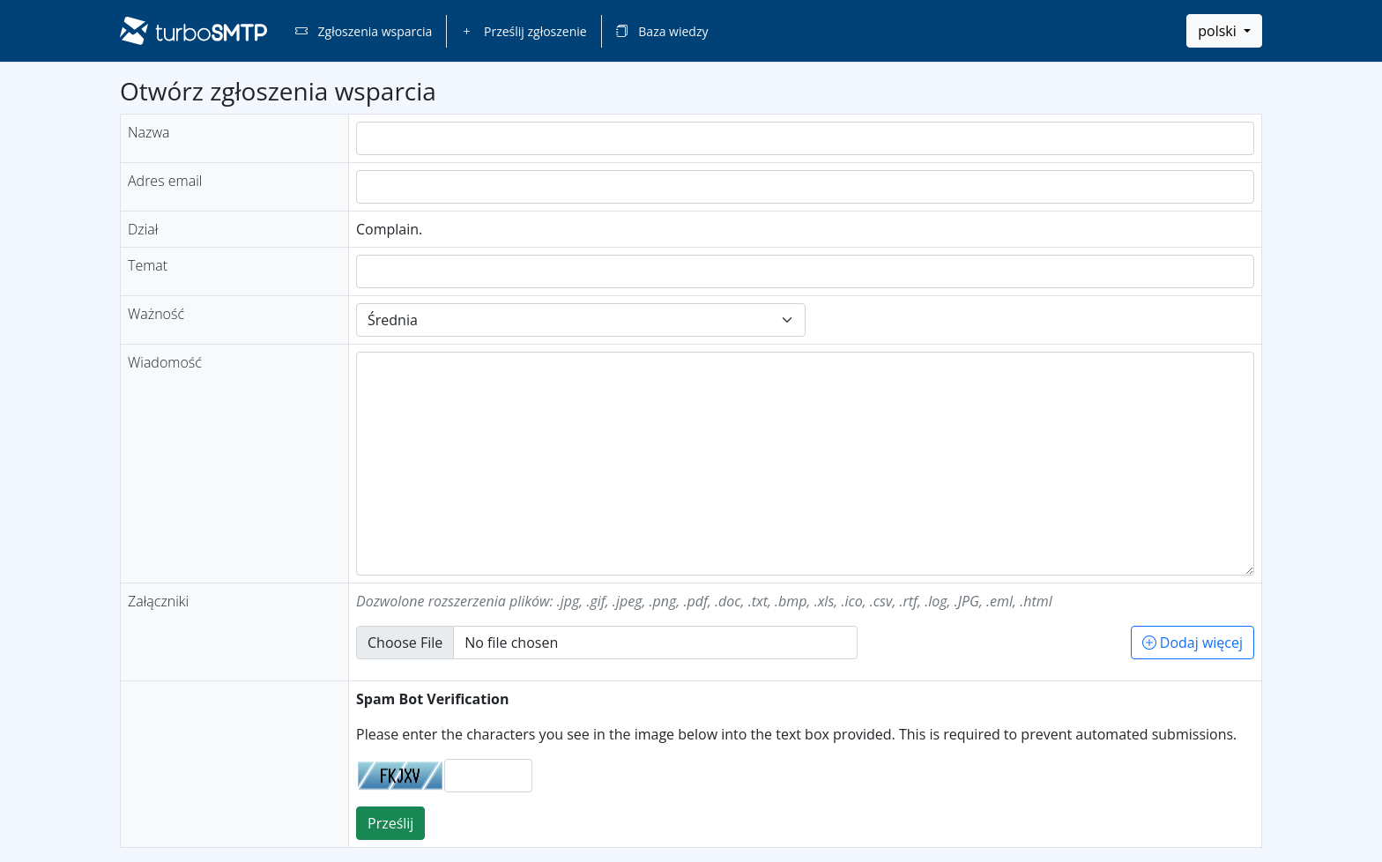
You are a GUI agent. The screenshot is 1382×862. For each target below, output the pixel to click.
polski (1219, 31)
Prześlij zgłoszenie (523, 31)
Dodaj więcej (1192, 642)
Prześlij (390, 823)
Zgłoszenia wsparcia (363, 31)
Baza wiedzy (662, 31)
